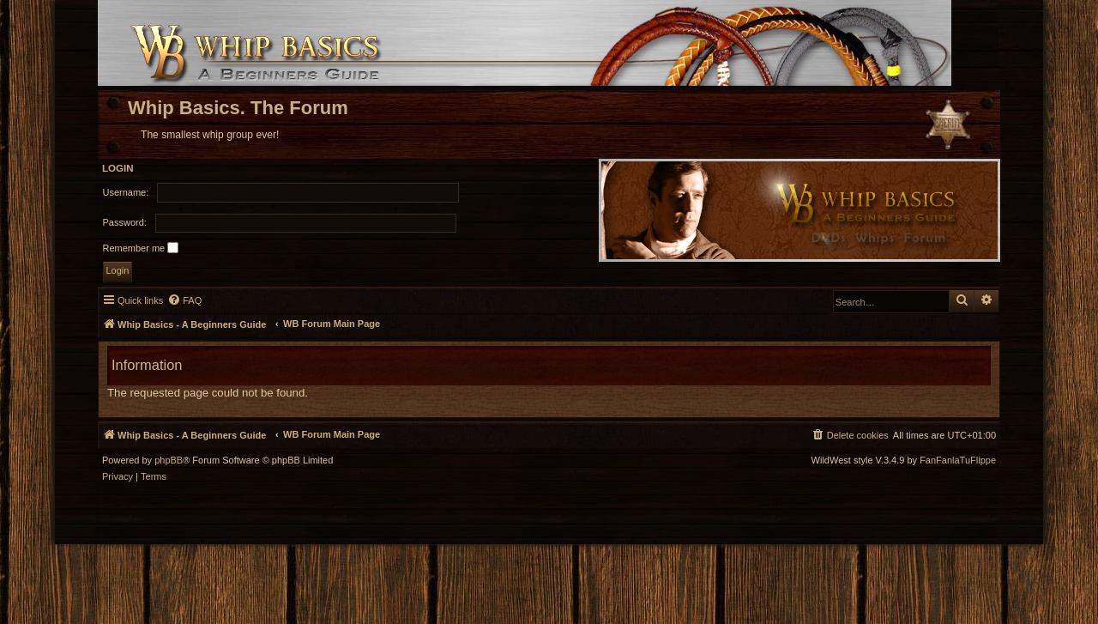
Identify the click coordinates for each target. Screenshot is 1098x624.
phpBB (168, 460)
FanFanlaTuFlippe (958, 460)
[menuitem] (184, 300)
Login (118, 168)
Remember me (141, 247)
